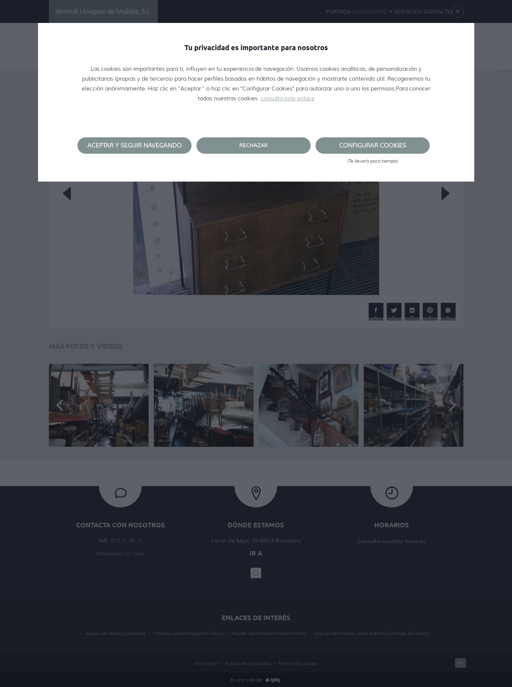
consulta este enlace (288, 98)
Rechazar (253, 145)
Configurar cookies (373, 148)
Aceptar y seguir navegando (134, 145)
